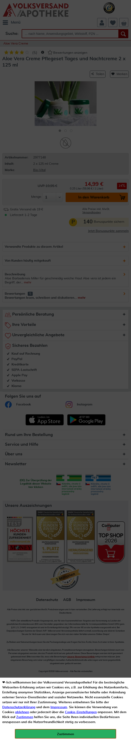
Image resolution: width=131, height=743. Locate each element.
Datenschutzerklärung (18, 707)
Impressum (59, 707)
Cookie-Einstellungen (81, 712)
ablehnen (22, 712)
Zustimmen (24, 717)
